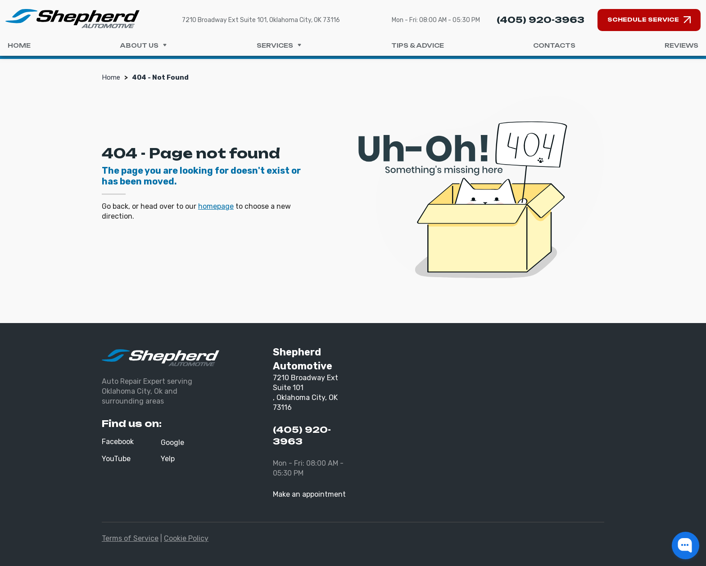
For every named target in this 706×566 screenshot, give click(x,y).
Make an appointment (309, 494)
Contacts (554, 45)
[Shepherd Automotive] (72, 18)
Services (279, 45)
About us (143, 45)
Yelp (168, 458)
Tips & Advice (417, 45)
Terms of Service (130, 538)
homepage (216, 206)
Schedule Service (643, 19)
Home (19, 45)
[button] (685, 545)
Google (172, 442)
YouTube (116, 458)
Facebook (118, 441)
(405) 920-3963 (540, 19)
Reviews (681, 45)
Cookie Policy (186, 538)
